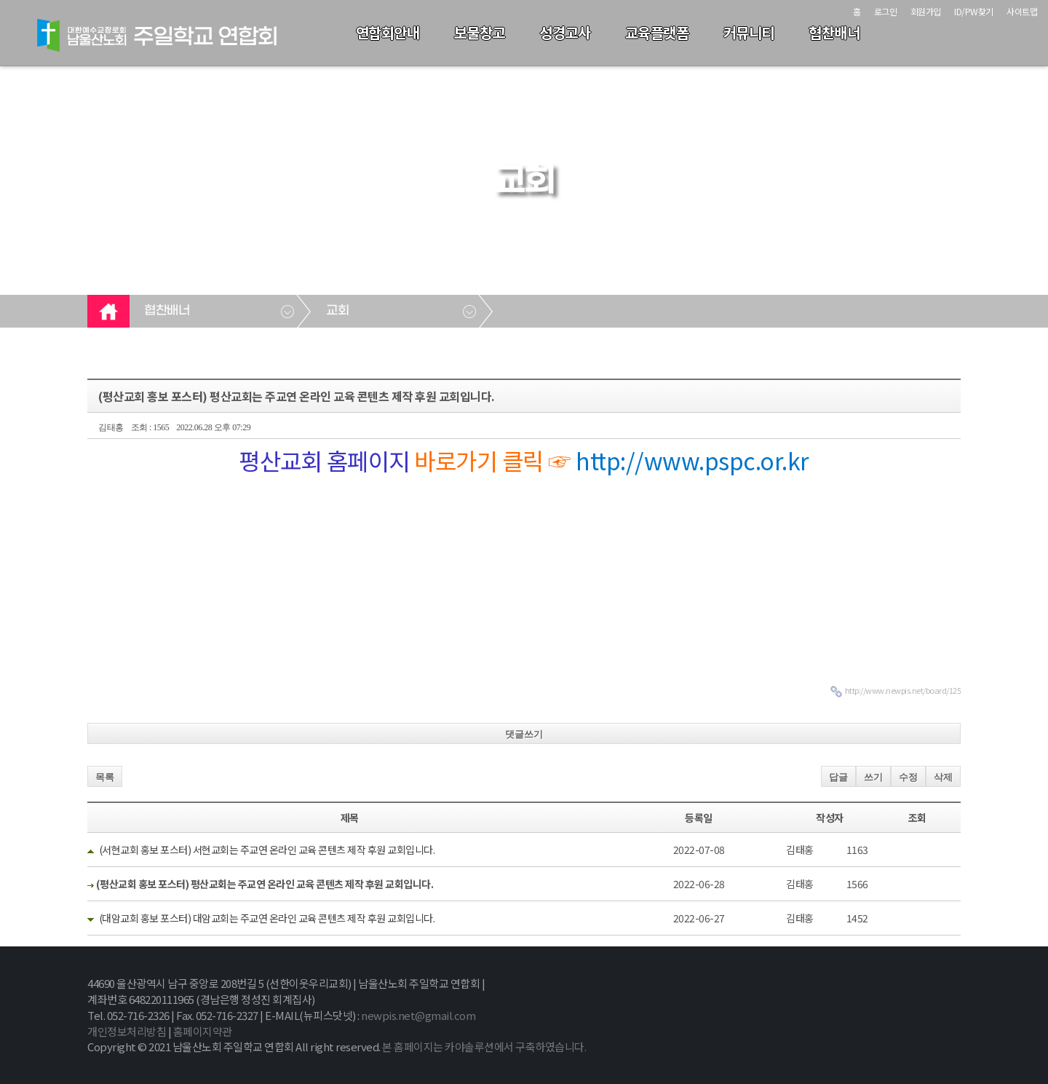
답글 (838, 777)
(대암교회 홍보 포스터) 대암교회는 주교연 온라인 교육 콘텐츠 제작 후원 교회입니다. (267, 918)
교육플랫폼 (657, 32)
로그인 (885, 11)
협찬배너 (834, 32)
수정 (908, 777)
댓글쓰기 (524, 734)
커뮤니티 (748, 32)
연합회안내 (388, 32)
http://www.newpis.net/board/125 (903, 690)
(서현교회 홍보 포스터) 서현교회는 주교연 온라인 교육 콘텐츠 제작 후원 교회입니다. (267, 849)
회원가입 (925, 11)
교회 (337, 311)
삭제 (943, 777)
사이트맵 (1022, 11)
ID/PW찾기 (973, 11)
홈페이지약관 (202, 1031)
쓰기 (873, 777)
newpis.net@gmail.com (418, 1015)
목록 (104, 777)
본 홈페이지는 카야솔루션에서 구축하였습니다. (484, 1046)
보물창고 (479, 32)
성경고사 (564, 32)
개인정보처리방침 (126, 1031)
